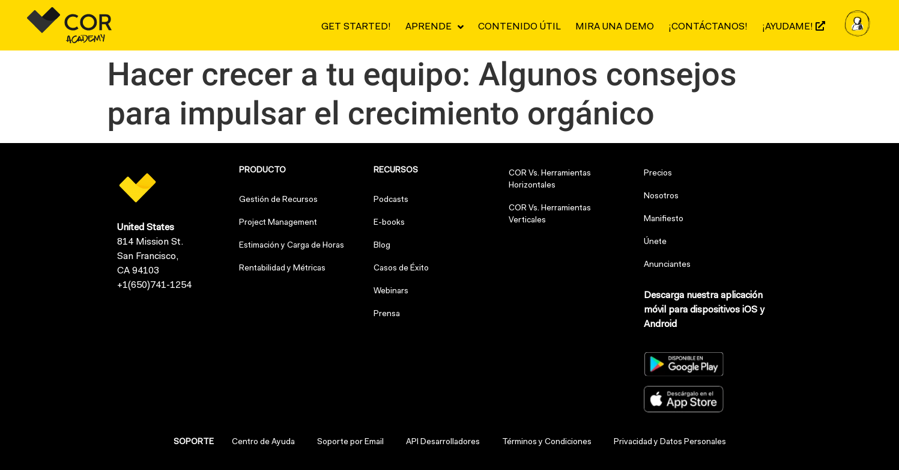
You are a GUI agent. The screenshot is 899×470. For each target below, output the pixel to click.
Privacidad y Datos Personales (670, 442)
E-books (389, 223)
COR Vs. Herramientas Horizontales (550, 179)
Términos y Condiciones (547, 442)
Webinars (391, 291)
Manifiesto (663, 219)
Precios (658, 173)
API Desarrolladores (443, 442)
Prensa (387, 314)
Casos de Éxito (401, 268)
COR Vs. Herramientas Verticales (550, 214)
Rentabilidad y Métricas (282, 268)
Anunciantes (667, 265)
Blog (382, 246)
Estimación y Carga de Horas (291, 246)
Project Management (278, 223)
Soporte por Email (350, 442)
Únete (655, 242)
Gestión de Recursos (278, 200)
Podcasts (391, 200)
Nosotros (661, 196)
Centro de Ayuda (263, 442)
